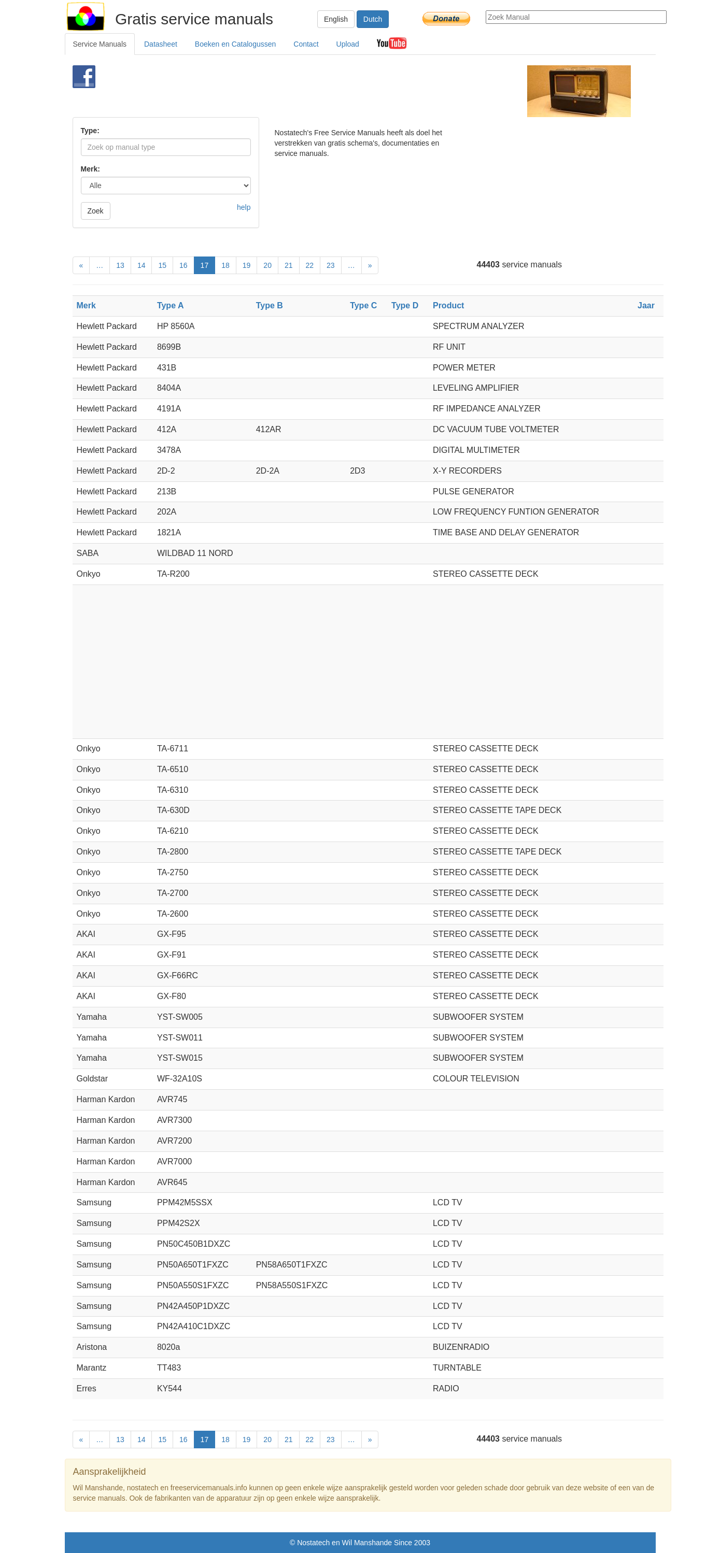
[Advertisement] (343, 91)
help (243, 207)
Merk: (90, 169)
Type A (170, 305)
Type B (269, 305)
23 (331, 265)
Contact (305, 44)
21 (289, 265)
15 (162, 265)
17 (205, 265)
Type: (90, 130)
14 (141, 265)
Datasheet (160, 44)
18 (225, 265)
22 (310, 265)
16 (183, 265)
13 (120, 265)
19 (247, 265)
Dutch (373, 19)
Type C (363, 305)
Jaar (646, 305)
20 (267, 265)
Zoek (96, 211)
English (336, 19)
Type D (404, 305)
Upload (347, 44)
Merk (86, 305)
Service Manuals (100, 44)
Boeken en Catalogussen (235, 44)
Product (448, 305)
